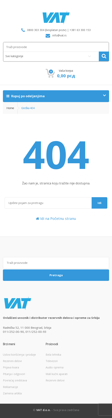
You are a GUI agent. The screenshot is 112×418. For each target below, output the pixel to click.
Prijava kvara (11, 367)
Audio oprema (54, 367)
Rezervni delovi (12, 361)
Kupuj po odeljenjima (25, 96)
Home (10, 108)
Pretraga (56, 275)
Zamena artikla (12, 393)
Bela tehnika (53, 354)
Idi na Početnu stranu (56, 218)
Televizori (52, 361)
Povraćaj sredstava (15, 380)
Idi (99, 203)
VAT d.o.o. (43, 410)
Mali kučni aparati (57, 374)
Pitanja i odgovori (14, 374)
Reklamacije (10, 387)
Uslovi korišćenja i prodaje (19, 354)
